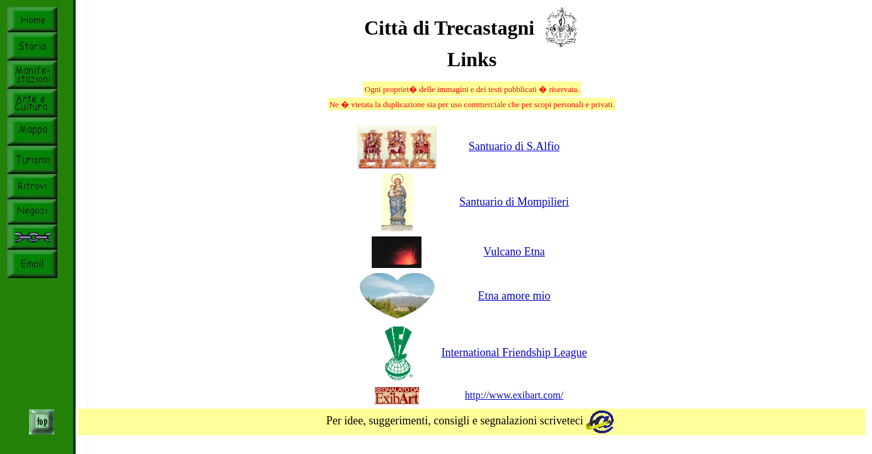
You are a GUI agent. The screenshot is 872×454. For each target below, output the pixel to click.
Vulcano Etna (513, 251)
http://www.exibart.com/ (514, 395)
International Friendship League (514, 352)
